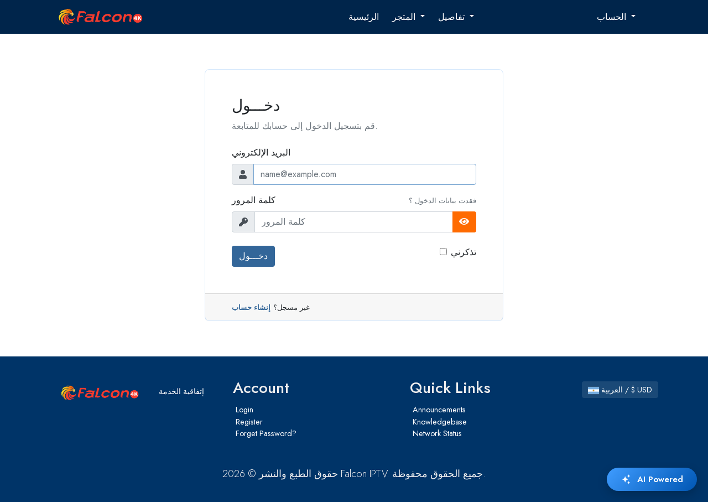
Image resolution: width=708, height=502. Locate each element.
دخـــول (253, 256)
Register (249, 421)
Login (244, 409)
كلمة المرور (253, 200)
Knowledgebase (440, 421)
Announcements (439, 409)
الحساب (613, 17)
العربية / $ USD (620, 389)
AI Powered (652, 479)
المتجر (405, 17)
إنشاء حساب (251, 307)
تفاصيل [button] (452, 17)
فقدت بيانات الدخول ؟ (442, 200)
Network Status (437, 433)
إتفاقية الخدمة (181, 391)
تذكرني (463, 252)
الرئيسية (363, 17)
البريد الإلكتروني (261, 152)
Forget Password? (266, 433)
